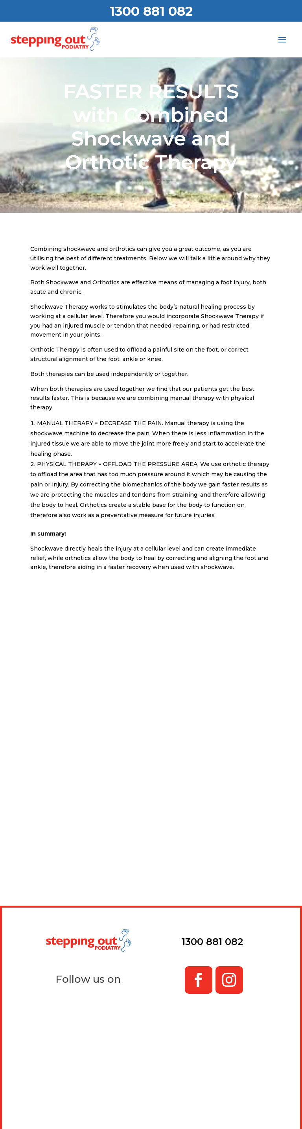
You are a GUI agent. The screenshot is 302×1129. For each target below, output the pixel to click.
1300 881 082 (151, 11)
